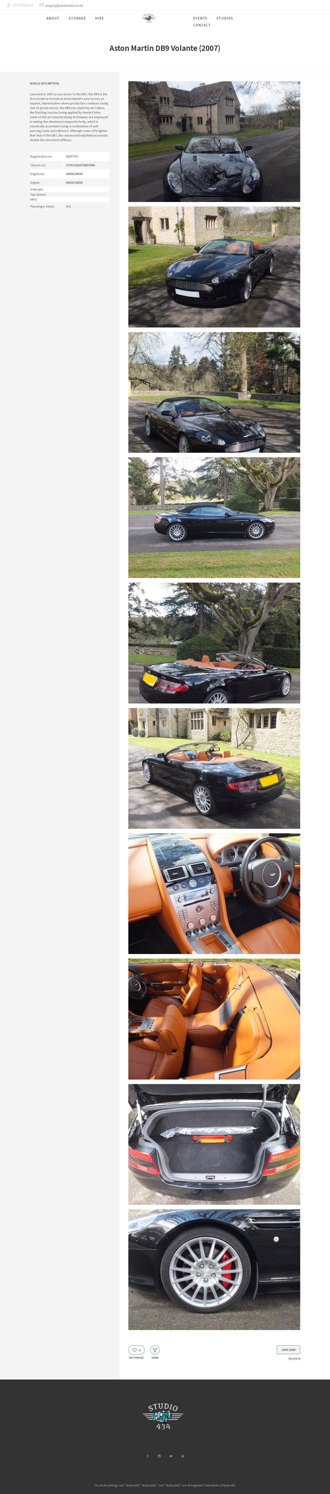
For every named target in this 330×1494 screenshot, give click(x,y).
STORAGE (77, 18)
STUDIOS (225, 18)
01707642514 (23, 5)
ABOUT (53, 18)
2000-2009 (288, 1350)
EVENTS (200, 18)
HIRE (99, 18)
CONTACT (202, 25)
